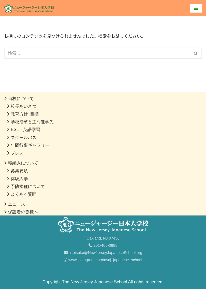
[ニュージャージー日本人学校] (30, 8)
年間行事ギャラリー (30, 145)
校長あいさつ (23, 106)
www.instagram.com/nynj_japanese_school (103, 260)
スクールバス (23, 137)
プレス (17, 153)
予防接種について (28, 186)
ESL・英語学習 (25, 129)
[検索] (97, 53)
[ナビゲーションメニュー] (196, 8)
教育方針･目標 (25, 114)
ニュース (16, 204)
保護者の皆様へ (23, 212)
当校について (21, 98)
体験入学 (19, 178)
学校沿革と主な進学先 (32, 122)
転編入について (23, 163)
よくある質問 (23, 194)
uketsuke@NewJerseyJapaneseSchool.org (103, 253)
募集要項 (19, 170)
